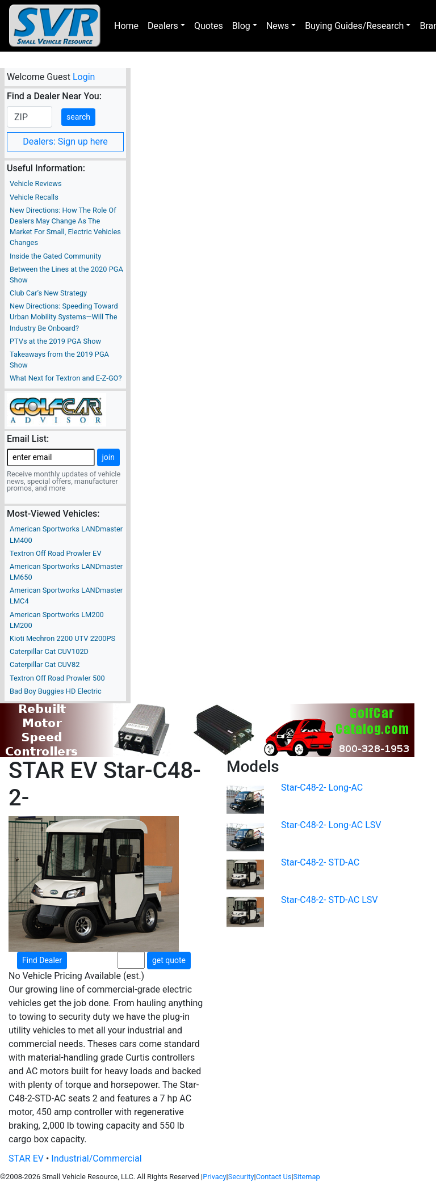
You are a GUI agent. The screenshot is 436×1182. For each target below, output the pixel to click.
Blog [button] (241, 25)
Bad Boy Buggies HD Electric (56, 691)
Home (126, 25)
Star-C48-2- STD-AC (320, 862)
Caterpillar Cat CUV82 (44, 664)
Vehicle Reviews (36, 183)
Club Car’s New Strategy (48, 293)
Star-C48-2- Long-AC (322, 787)
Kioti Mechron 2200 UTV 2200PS (62, 638)
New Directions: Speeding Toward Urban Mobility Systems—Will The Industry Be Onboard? (64, 317)
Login (84, 76)
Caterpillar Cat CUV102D (49, 651)
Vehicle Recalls (34, 197)
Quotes (208, 25)
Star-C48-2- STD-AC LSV (329, 899)
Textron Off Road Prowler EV (56, 553)
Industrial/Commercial (96, 1158)
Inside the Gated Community (55, 256)
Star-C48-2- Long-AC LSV (331, 825)
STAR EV (26, 1158)
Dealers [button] (163, 25)
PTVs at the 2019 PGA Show (55, 341)
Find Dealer (42, 960)
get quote (169, 960)
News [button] (277, 25)
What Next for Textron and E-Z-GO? (65, 378)
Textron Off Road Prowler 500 (57, 678)
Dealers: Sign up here (65, 141)
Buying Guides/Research (354, 25)
